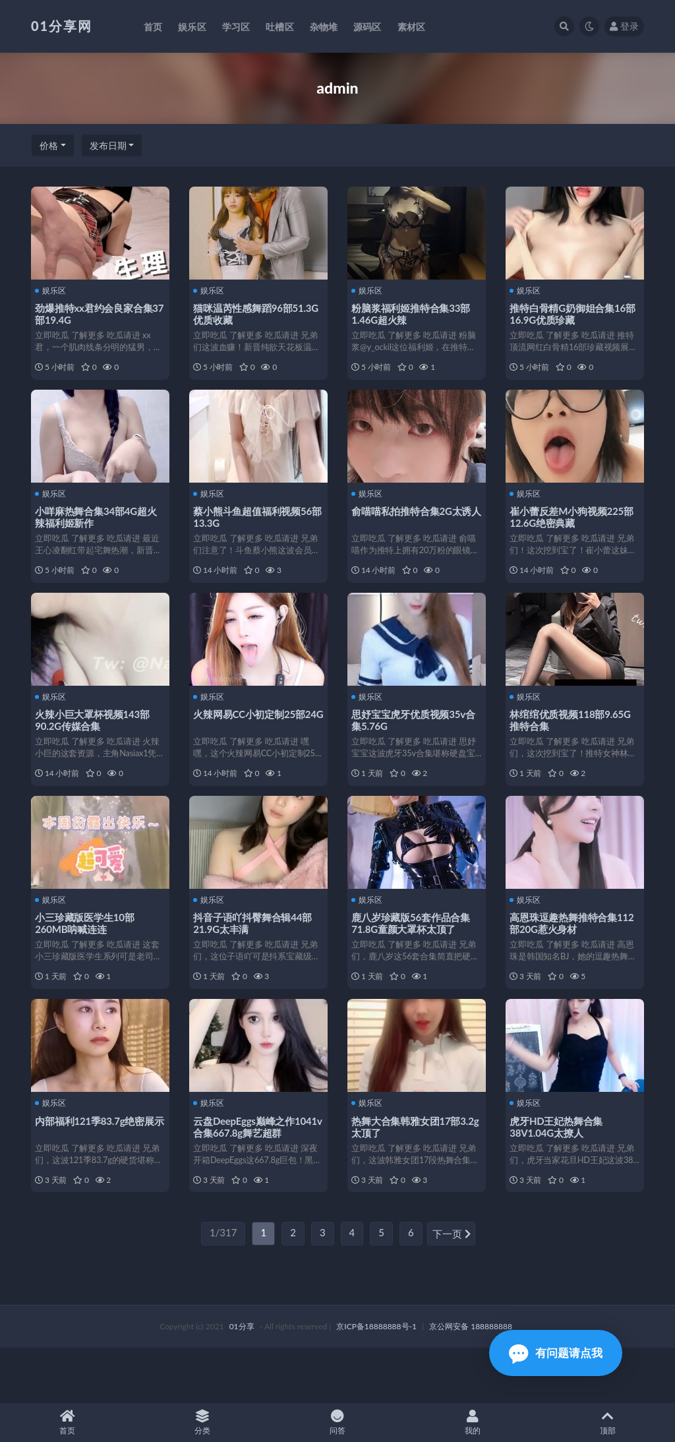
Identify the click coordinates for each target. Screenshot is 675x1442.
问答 (337, 1422)
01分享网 (61, 26)
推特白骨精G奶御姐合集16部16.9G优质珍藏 (570, 313)
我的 (472, 1422)
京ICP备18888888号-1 (376, 1381)
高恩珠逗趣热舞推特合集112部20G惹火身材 (574, 957)
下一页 (451, 1289)
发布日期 (108, 145)
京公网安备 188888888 (470, 1381)
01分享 (241, 1381)
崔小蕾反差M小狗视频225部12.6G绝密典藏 (573, 527)
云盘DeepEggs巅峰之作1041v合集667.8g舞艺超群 (254, 1171)
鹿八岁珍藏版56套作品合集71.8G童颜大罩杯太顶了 (413, 957)
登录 (624, 26)
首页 (67, 1422)
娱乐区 (53, 290)
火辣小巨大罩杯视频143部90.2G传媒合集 (95, 742)
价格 (49, 145)
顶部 (607, 1422)
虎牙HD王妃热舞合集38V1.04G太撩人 (558, 1171)
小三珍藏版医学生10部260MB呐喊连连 (87, 957)
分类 (202, 1422)
